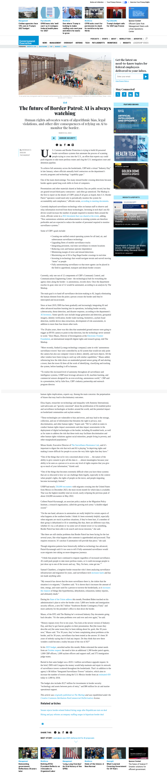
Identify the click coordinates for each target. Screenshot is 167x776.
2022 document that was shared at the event (80, 216)
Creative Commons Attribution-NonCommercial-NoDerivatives (67, 698)
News (45, 43)
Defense (79, 43)
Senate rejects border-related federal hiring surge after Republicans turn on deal (74, 710)
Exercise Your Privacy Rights (140, 2)
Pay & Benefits (98, 43)
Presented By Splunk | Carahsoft (127, 224)
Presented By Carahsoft (124, 253)
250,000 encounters (64, 486)
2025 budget (51, 647)
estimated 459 (104, 674)
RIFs (64, 46)
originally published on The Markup (70, 695)
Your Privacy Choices (117, 2)
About (113, 39)
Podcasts (95, 39)
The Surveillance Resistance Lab (85, 445)
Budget (58, 46)
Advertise (138, 39)
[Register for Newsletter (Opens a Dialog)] (145, 76)
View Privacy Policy (122, 81)
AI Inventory (46, 315)
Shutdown (43, 46)
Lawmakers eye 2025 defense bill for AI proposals (73, 738)
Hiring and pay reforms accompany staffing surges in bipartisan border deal (72, 714)
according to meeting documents (94, 201)
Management (55, 43)
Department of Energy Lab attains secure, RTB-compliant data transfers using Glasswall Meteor (130, 248)
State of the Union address (61, 599)
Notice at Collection (96, 2)
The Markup (25, 155)
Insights (127, 43)
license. (96, 698)
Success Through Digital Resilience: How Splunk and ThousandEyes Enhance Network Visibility (130, 218)
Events (105, 39)
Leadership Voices (140, 43)
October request (54, 650)
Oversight (68, 43)
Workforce (112, 43)
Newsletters (125, 39)
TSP (51, 46)
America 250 (31, 46)
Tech (87, 43)
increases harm (97, 573)
